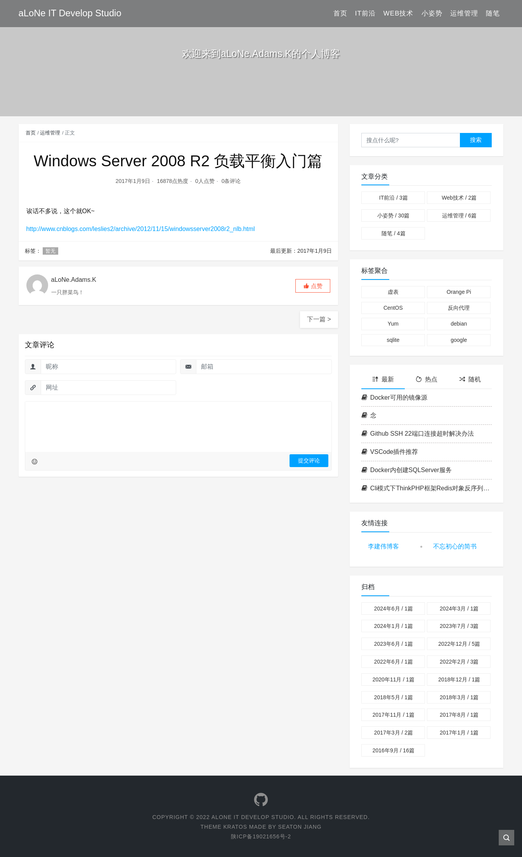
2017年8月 (459, 715)
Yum (393, 324)
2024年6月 (393, 608)
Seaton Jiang (300, 827)
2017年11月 (393, 715)
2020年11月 (393, 679)
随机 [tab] (470, 379)
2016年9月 (393, 750)
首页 (340, 13)
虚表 (393, 292)
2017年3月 (393, 732)
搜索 (476, 139)
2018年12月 (459, 679)
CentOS (393, 308)
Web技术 (398, 13)
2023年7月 (459, 626)
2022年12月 (459, 644)
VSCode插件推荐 (389, 451)
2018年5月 (393, 697)
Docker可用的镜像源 (394, 397)
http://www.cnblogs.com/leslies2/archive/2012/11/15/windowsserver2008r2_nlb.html (141, 229)
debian (459, 324)
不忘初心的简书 (455, 546)
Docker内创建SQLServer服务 (406, 470)
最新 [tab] (383, 379)
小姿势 (431, 13)
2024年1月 (393, 626)
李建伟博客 (383, 546)
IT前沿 (365, 13)
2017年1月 (459, 732)
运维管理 (464, 13)
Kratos (235, 827)
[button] (312, 286)
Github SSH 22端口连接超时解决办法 (417, 433)
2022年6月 (393, 662)
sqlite (393, 340)
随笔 (493, 13)
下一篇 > (319, 319)
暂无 (50, 251)
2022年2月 (459, 662)
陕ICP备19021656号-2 (261, 836)
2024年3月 (459, 608)
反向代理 (459, 308)
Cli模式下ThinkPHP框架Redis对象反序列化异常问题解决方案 (426, 488)
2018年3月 (459, 697)
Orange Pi (459, 292)
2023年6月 (393, 644)
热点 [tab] (426, 379)
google (459, 340)
